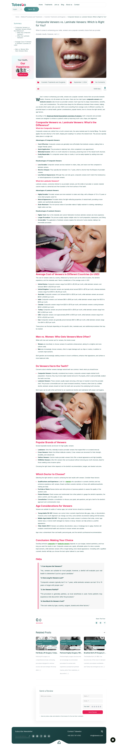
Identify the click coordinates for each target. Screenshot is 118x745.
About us (69, 5)
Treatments (48, 5)
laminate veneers (64, 544)
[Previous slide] (99, 632)
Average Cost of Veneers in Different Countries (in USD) (22, 43)
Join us (56, 5)
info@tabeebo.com (96, 735)
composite (51, 544)
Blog (62, 5)
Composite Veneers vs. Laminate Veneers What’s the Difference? (22, 29)
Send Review (93, 712)
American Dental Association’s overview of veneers (64, 116)
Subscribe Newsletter (24, 731)
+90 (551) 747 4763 (74, 735)
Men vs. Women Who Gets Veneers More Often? (21, 50)
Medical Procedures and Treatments (31, 17)
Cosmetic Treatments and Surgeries (55, 17)
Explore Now (23, 74)
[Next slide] (104, 632)
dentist (68, 481)
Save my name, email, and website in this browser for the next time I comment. (62, 716)
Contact (76, 5)
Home (41, 5)
